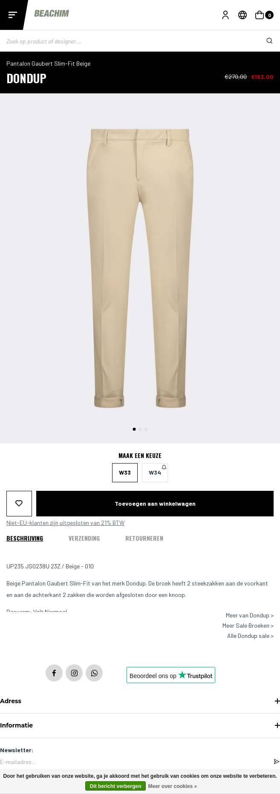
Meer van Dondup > (250, 615)
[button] (134, 429)
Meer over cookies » (172, 786)
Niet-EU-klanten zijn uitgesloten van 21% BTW (65, 522)
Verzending (84, 537)
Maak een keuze (140, 455)
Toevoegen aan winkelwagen (155, 503)
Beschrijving (24, 537)
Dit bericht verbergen (115, 786)
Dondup (26, 78)
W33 (125, 472)
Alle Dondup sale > (250, 635)
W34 (158, 470)
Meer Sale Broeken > (248, 625)
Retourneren (144, 537)
